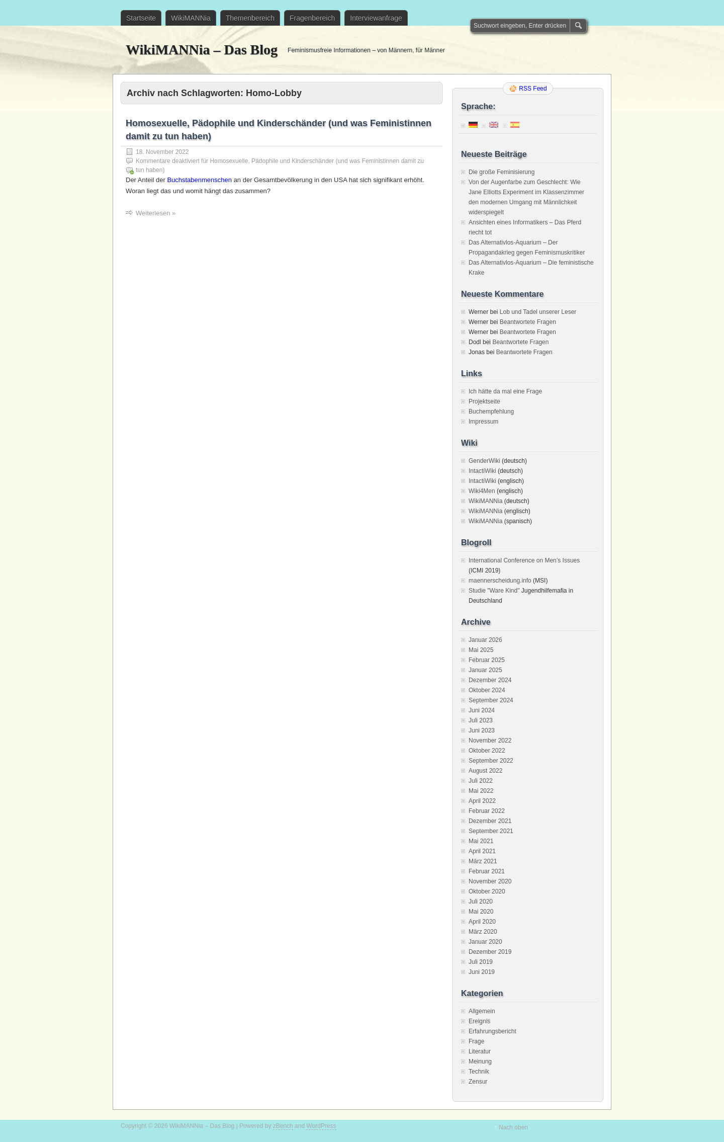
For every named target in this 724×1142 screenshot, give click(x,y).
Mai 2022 (481, 790)
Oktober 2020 (487, 891)
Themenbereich (250, 18)
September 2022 (491, 760)
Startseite (141, 18)
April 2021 (482, 851)
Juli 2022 (481, 780)
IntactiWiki (482, 470)
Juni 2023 (482, 730)
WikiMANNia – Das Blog (202, 49)
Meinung (480, 1061)
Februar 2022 (487, 810)
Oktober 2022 (487, 750)
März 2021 (483, 861)
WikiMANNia (191, 18)
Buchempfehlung (491, 411)
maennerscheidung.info (500, 580)
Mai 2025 (481, 650)
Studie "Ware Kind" (494, 590)
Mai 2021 (481, 841)
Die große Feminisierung (501, 172)
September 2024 (491, 700)
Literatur (480, 1051)
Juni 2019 (482, 971)
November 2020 (490, 881)
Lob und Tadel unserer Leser (538, 311)
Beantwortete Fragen (528, 321)
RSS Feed (533, 88)
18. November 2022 (162, 151)
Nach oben (513, 1127)
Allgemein (482, 1011)
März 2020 (483, 931)
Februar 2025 (487, 660)
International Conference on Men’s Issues (524, 560)
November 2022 (490, 740)
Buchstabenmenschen (199, 180)
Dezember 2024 (490, 680)
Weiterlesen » (155, 213)
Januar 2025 (485, 670)
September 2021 (491, 831)
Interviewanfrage (376, 18)
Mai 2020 (481, 911)
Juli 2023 (481, 720)
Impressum (483, 421)
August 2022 (485, 770)
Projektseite (484, 401)
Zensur (478, 1081)
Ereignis (479, 1021)
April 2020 (482, 921)
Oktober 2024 (487, 690)
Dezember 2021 (490, 821)
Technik (479, 1071)
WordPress (321, 1125)
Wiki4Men (482, 491)
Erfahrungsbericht (492, 1031)
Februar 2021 (487, 871)
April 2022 (482, 800)
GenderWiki (484, 460)
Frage (476, 1041)
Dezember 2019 (490, 951)
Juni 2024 (482, 710)
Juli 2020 (481, 901)
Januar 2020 (485, 941)
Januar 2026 (485, 639)
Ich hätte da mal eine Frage (505, 391)
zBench (283, 1125)
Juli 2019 (481, 961)
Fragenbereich (312, 18)
